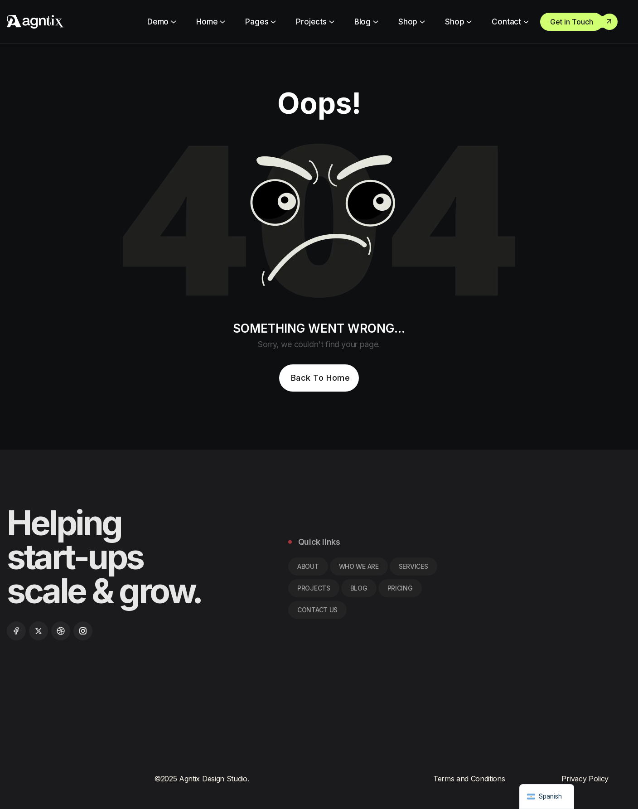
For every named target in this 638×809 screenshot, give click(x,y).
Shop (407, 21)
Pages (256, 21)
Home (207, 21)
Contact (506, 21)
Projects (311, 21)
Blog (362, 21)
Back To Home (320, 378)
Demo (158, 21)
